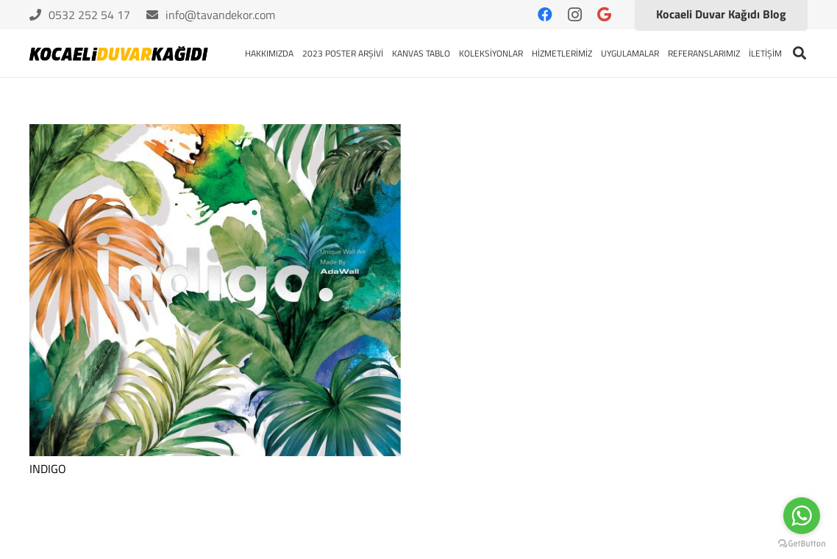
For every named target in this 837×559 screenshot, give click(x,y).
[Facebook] (545, 14)
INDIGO (47, 468)
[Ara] (799, 53)
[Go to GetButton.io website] (801, 544)
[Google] (604, 14)
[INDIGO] (215, 290)
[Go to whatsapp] (801, 515)
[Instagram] (574, 14)
